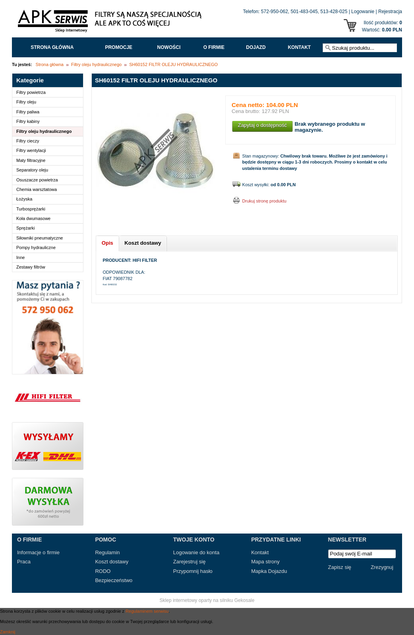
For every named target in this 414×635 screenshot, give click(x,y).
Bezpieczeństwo (113, 580)
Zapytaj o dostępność (262, 125)
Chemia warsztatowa (36, 189)
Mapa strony (265, 562)
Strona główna (52, 47)
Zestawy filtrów (30, 267)
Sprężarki (25, 228)
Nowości (169, 47)
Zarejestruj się (189, 562)
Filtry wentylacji (31, 150)
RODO (102, 571)
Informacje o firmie (38, 552)
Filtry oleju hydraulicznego (96, 64)
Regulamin (107, 552)
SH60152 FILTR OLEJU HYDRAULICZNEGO (173, 64)
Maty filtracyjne (30, 160)
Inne (20, 257)
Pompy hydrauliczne (36, 247)
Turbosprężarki (30, 208)
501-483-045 (304, 11)
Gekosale (244, 600)
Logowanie (362, 11)
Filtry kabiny (28, 121)
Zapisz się (340, 567)
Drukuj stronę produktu (264, 201)
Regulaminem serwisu (147, 611)
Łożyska (24, 199)
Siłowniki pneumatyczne (39, 238)
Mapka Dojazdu (269, 571)
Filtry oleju (26, 101)
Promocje (118, 47)
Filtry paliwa (27, 111)
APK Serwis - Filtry (111, 23)
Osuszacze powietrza (37, 179)
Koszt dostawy (111, 562)
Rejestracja (390, 11)
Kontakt (299, 47)
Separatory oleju (32, 170)
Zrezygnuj (382, 567)
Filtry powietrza (31, 92)
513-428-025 (333, 11)
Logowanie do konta (196, 552)
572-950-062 (274, 11)
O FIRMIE (213, 47)
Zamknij (7, 631)
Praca (24, 562)
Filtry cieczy (27, 140)
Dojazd (255, 47)
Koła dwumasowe (33, 218)
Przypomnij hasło (193, 571)
